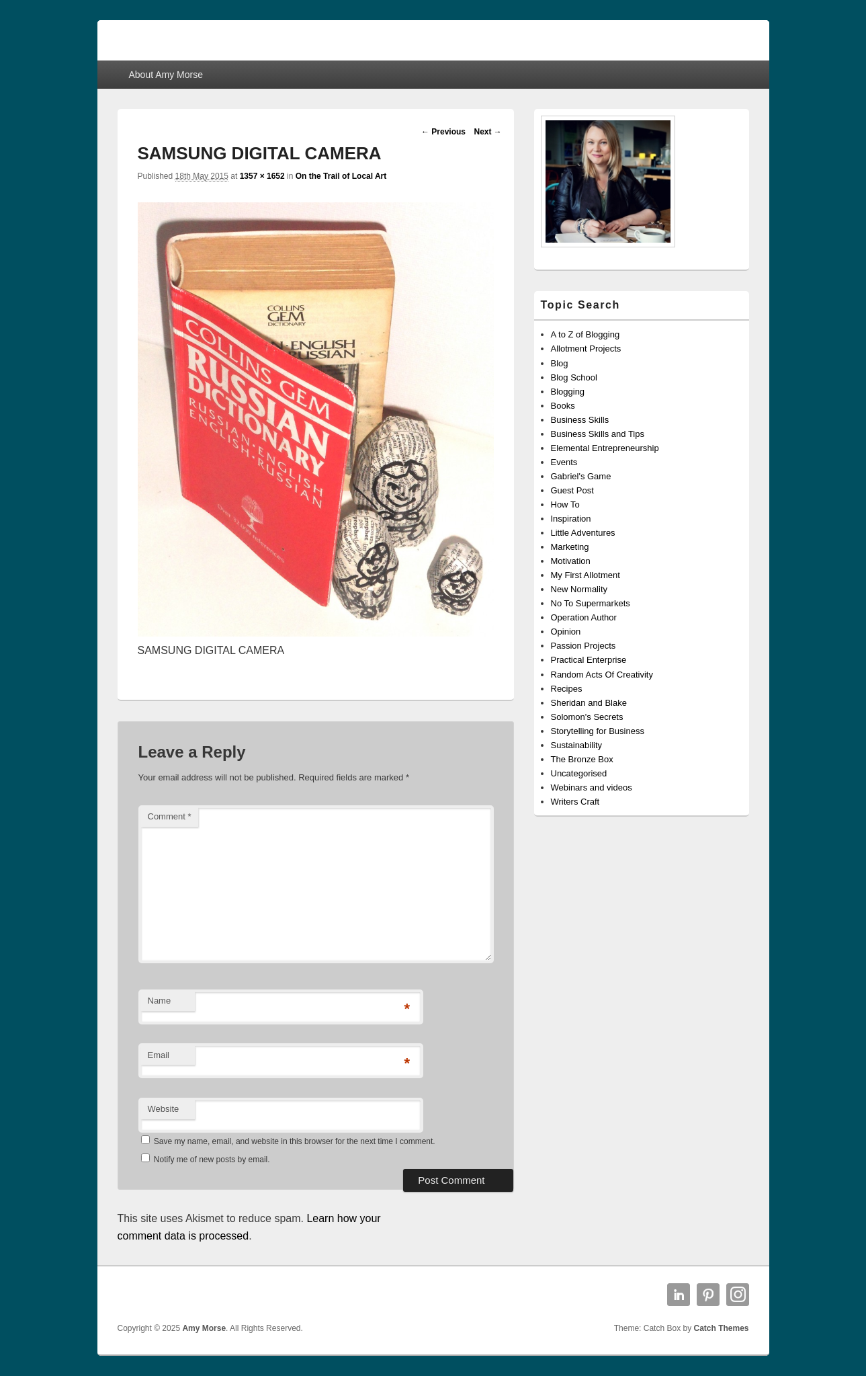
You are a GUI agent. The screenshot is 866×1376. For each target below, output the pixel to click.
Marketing (570, 547)
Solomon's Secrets (587, 717)
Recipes (566, 689)
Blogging (568, 392)
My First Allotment (585, 575)
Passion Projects (583, 646)
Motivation (571, 561)
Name (159, 1001)
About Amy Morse (165, 74)
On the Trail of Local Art (341, 176)
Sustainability (577, 745)
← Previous (443, 131)
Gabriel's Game (581, 476)
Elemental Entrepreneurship (605, 448)
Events (564, 462)
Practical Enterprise (589, 660)
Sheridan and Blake (589, 703)
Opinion (566, 631)
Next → (487, 131)
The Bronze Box (582, 759)
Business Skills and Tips (597, 434)
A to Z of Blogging (585, 334)
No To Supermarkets (590, 603)
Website (163, 1109)
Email (159, 1055)
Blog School (574, 377)
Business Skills (580, 420)
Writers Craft (575, 802)
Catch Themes (720, 1328)
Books (563, 406)
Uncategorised (579, 773)
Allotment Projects (586, 348)
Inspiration (571, 519)
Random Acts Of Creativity (602, 675)
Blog (559, 363)
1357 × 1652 (262, 176)
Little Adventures (583, 533)
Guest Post (572, 490)
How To (565, 504)
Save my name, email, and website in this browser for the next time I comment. (294, 1141)
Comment (169, 816)
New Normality (579, 589)
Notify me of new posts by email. (212, 1159)
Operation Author (584, 617)
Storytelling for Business (597, 731)
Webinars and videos (591, 787)
